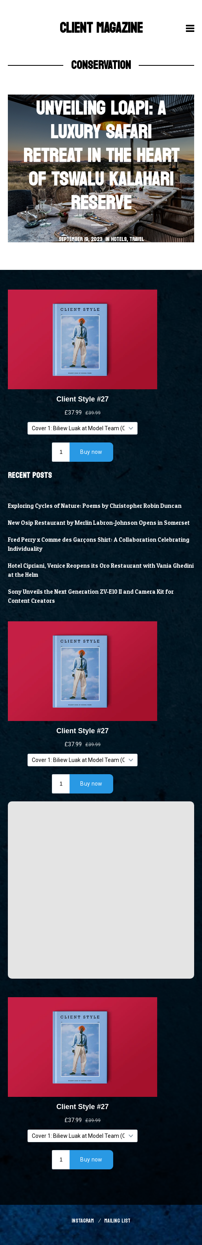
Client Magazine (101, 28)
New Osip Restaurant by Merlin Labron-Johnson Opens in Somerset (99, 522)
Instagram (83, 1221)
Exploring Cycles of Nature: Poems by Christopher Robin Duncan (95, 505)
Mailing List (117, 1221)
